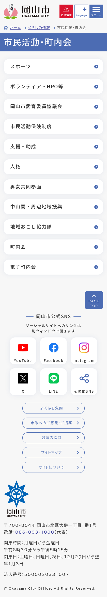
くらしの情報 (39, 28)
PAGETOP (93, 303)
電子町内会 (23, 266)
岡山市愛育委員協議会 (36, 106)
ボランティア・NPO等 (37, 86)
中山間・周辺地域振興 (36, 206)
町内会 (18, 246)
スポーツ (20, 66)
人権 (15, 166)
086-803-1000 (34, 532)
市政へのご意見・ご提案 (51, 423)
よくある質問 (51, 408)
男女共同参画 (26, 186)
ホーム (15, 28)
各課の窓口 (52, 437)
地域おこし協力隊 (31, 226)
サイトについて (51, 467)
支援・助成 (23, 146)
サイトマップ (51, 452)
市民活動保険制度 (31, 126)
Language (81, 15)
